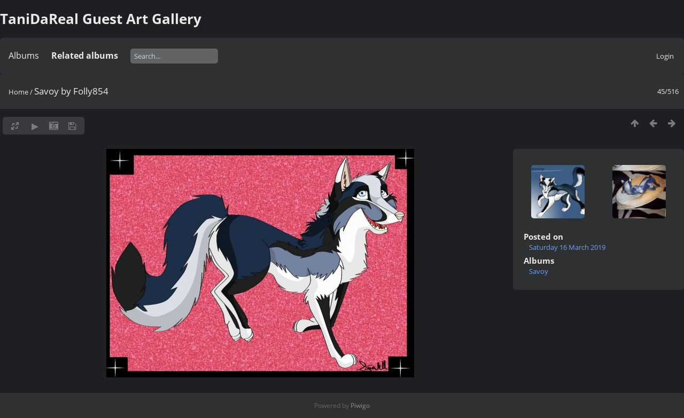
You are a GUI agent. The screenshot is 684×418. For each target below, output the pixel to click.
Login (665, 56)
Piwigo (360, 405)
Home (18, 92)
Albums (24, 55)
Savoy (538, 271)
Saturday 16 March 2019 (567, 247)
